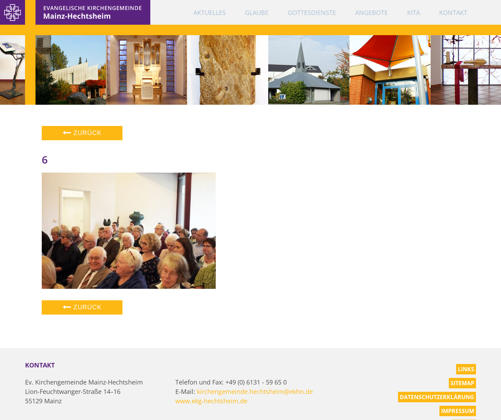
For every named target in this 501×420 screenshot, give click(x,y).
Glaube (257, 12)
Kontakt (453, 12)
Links (466, 369)
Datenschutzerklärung (437, 397)
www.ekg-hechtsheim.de (211, 401)
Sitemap (462, 383)
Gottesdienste (312, 12)
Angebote (371, 12)
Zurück (82, 132)
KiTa (413, 12)
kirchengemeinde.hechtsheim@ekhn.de (255, 391)
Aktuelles (209, 12)
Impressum (457, 411)
